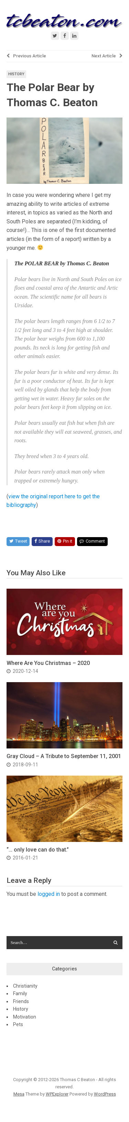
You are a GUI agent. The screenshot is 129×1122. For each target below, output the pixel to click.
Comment (92, 541)
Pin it (64, 541)
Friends (21, 1001)
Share (42, 541)
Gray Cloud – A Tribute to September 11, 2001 (64, 756)
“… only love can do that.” (38, 849)
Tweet (18, 541)
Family (20, 993)
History (16, 74)
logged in (48, 894)
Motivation (24, 1017)
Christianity (25, 986)
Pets (18, 1024)
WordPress (105, 1094)
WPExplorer (57, 1094)
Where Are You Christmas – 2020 (48, 663)
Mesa (18, 1094)
